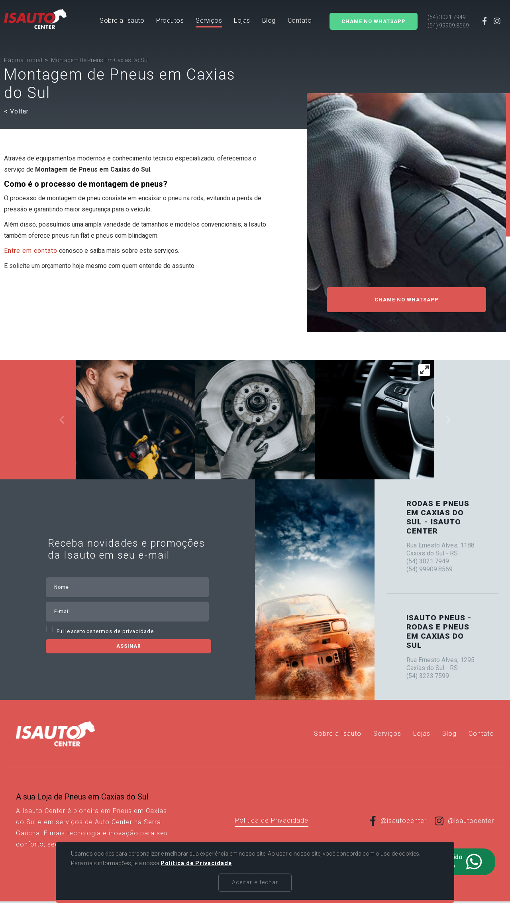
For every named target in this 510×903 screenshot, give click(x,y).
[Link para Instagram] (497, 22)
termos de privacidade (124, 631)
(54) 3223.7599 (427, 676)
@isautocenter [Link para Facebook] (398, 821)
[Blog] (269, 22)
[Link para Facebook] (484, 22)
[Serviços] (209, 22)
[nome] (143, 587)
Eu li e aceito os (105, 631)
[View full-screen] (424, 370)
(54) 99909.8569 (448, 25)
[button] (170, 22)
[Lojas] (242, 22)
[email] (143, 611)
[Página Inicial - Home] (35, 19)
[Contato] (300, 22)
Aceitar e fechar (255, 882)
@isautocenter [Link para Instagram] (464, 821)
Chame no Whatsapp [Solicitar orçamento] (373, 21)
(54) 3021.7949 (447, 17)
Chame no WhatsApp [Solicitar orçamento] (407, 300)
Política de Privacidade (271, 820)
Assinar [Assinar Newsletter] (128, 646)
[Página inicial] (23, 60)
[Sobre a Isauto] (122, 22)
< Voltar (16, 111)
